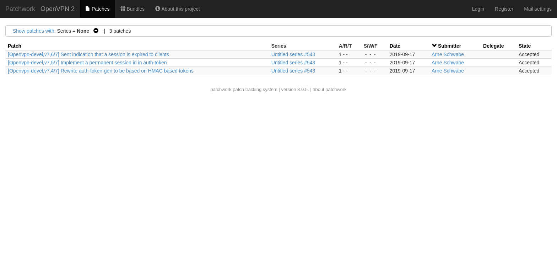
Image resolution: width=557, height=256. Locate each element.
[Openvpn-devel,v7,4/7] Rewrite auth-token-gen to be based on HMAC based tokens (101, 71)
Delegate (493, 46)
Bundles (132, 9)
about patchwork (329, 89)
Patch (14, 46)
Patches (97, 9)
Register (504, 9)
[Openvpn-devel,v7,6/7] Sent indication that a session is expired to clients (88, 54)
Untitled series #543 (293, 54)
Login (478, 9)
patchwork (220, 89)
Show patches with (33, 31)
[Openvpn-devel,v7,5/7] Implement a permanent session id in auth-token (87, 62)
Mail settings (538, 9)
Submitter (449, 46)
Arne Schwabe (448, 54)
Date (395, 46)
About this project (177, 9)
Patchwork (20, 8)
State (525, 46)
